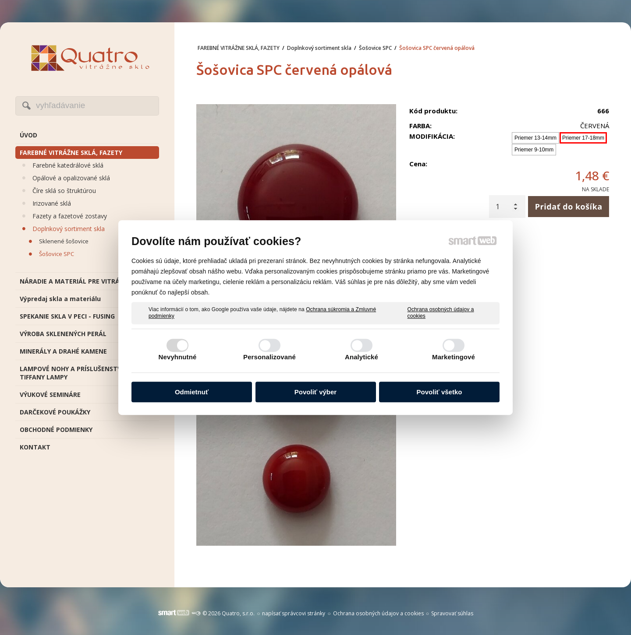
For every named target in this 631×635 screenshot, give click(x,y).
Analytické (361, 357)
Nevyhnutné (178, 357)
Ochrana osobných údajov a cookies (441, 312)
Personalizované (269, 357)
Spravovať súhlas (452, 613)
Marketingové (453, 357)
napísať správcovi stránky (293, 613)
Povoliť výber (315, 392)
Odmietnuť (192, 392)
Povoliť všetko (439, 392)
